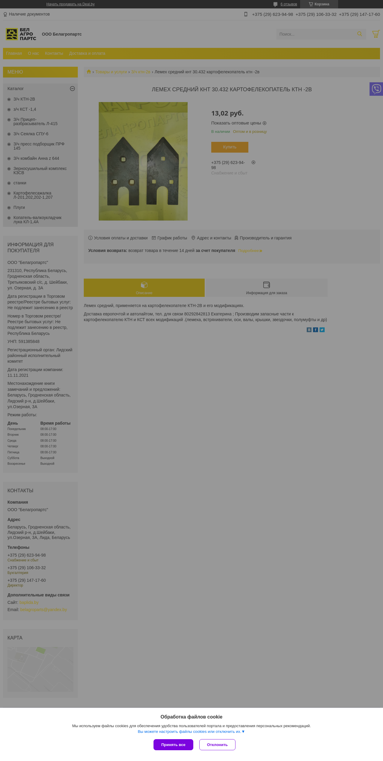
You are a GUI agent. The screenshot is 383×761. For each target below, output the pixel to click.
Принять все (173, 744)
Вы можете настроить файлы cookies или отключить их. (189, 731)
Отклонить (217, 744)
